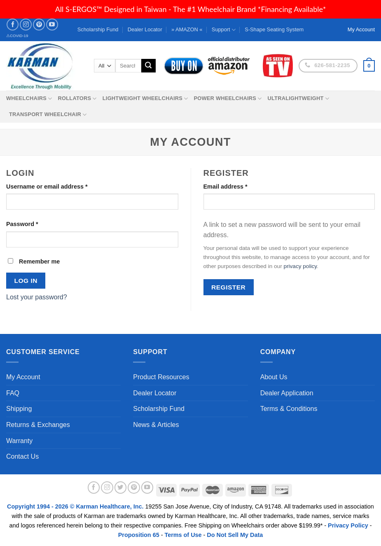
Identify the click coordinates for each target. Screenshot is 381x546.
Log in (25, 280)
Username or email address (47, 186)
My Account (23, 376)
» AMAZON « (186, 29)
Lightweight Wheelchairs (145, 99)
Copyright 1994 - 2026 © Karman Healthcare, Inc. (76, 506)
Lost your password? (36, 297)
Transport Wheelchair (47, 115)
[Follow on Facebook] (13, 24)
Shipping (19, 408)
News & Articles (156, 424)
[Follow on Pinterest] (39, 24)
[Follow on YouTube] (52, 24)
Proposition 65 (138, 535)
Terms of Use (182, 535)
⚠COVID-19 (17, 35)
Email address (225, 186)
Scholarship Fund (98, 29)
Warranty (19, 440)
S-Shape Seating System (274, 29)
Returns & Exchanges (38, 424)
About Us (274, 376)
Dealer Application (286, 393)
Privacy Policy (348, 525)
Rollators (77, 99)
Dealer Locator (145, 29)
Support (224, 30)
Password (22, 224)
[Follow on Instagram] (26, 24)
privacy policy (300, 266)
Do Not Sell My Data (235, 535)
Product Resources (161, 376)
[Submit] (148, 66)
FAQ (12, 393)
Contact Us (22, 456)
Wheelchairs (29, 99)
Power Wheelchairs (228, 99)
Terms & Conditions (289, 408)
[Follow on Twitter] (121, 487)
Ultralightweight (298, 99)
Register (228, 287)
